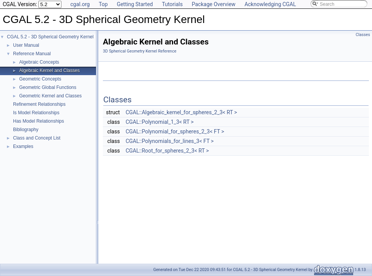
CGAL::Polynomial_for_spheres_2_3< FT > (175, 131)
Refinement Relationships (39, 104)
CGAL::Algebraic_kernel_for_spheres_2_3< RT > (181, 112)
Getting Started (135, 4)
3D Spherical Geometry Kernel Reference (139, 51)
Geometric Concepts (40, 79)
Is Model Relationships (36, 112)
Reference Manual (32, 53)
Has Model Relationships (38, 121)
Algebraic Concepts (39, 62)
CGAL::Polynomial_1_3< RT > (159, 122)
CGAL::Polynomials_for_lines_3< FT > (169, 141)
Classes (363, 34)
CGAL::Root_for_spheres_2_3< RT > (167, 151)
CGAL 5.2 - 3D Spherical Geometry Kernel (50, 36)
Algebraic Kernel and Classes (49, 70)
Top (103, 4)
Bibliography (25, 129)
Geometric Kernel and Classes (50, 96)
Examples (23, 146)
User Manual (26, 45)
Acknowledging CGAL (270, 4)
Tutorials (172, 4)
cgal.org (79, 4)
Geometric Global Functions (47, 87)
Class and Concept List (36, 138)
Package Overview (213, 4)
